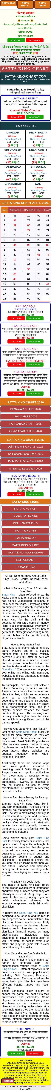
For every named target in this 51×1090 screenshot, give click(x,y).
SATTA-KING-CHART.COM (25, 76)
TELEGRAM (34, 40)
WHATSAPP (16, 40)
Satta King (8, 594)
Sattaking (8, 669)
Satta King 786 (28, 912)
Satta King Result (26, 731)
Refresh (8, 1080)
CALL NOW (16, 117)
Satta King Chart (25, 68)
